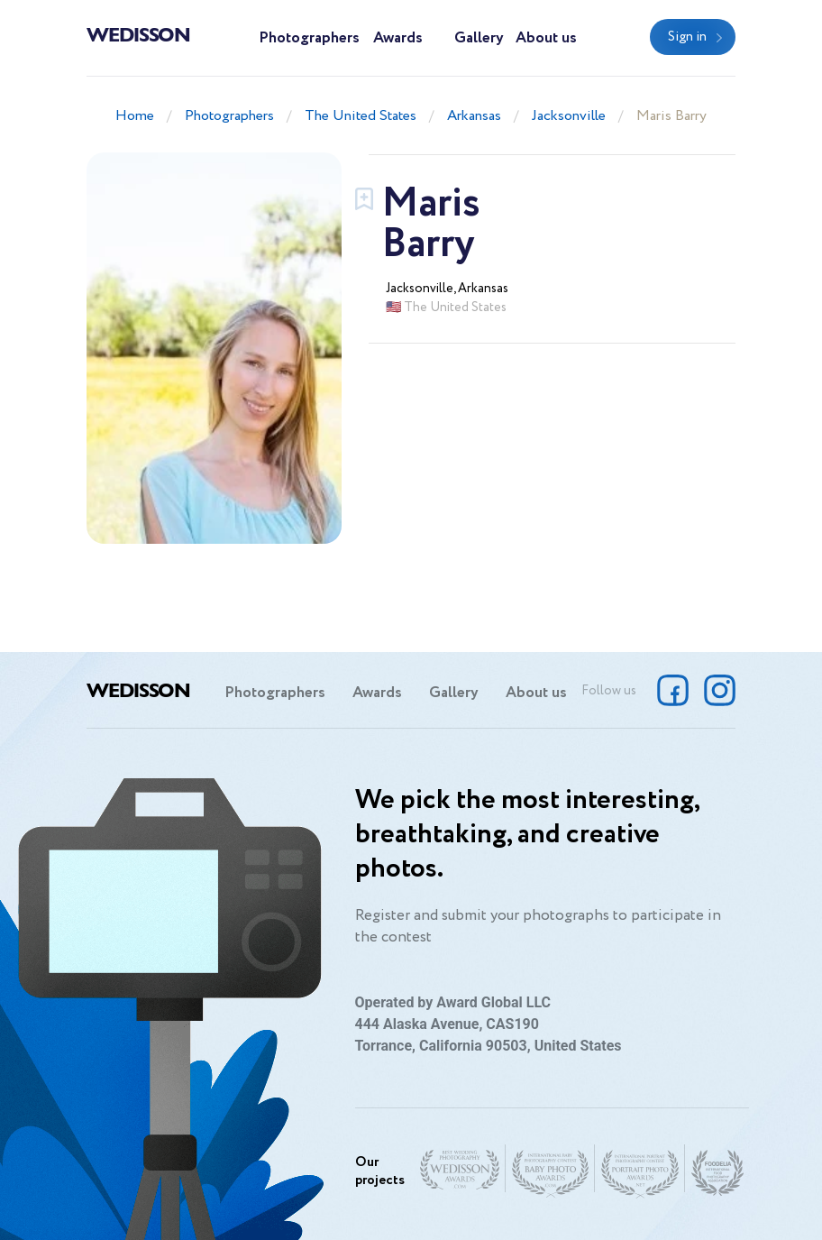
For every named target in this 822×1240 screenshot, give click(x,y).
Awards (398, 38)
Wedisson (138, 33)
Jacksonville (569, 116)
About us (546, 38)
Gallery (479, 38)
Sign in (687, 37)
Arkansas (474, 116)
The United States (360, 116)
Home (134, 116)
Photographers (309, 38)
